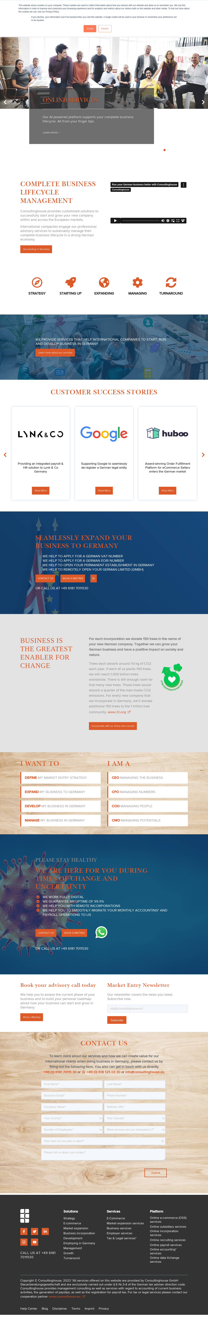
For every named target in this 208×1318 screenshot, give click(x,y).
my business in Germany (55, 809)
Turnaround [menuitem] (71, 1261)
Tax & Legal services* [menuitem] (122, 1241)
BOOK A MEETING (79, 580)
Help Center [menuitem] (28, 1312)
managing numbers (133, 795)
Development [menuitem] (72, 1241)
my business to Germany (55, 795)
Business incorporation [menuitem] (79, 1236)
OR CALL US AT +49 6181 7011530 (61, 591)
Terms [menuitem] (75, 1312)
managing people (132, 809)
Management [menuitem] (72, 1251)
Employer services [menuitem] (119, 1236)
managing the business (137, 781)
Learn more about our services (57, 354)
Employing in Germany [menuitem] (79, 1246)
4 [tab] (164, 151)
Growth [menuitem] (68, 1256)
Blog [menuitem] (45, 1312)
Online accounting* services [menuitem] (163, 1254)
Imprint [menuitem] (89, 1312)
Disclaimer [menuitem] (59, 1312)
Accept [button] (90, 28)
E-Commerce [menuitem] (116, 1221)
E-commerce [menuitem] (72, 1226)
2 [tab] (157, 151)
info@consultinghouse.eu (144, 1075)
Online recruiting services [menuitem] (168, 1243)
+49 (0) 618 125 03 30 (101, 1075)
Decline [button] (105, 28)
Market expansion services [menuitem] (125, 1226)
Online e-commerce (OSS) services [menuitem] (168, 1223)
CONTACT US (47, 580)
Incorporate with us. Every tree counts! (116, 728)
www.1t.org (118, 714)
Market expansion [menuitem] (75, 1231)
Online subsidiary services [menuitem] (168, 1230)
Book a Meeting (33, 1020)
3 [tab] (161, 151)
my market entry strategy (56, 781)
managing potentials (136, 823)
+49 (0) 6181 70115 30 (60, 1075)
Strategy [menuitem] (69, 1221)
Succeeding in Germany (38, 250)
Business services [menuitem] (119, 1231)
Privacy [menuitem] (104, 1312)
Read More (40, 492)
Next (193, 103)
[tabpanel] (104, 100)
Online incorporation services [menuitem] (164, 1236)
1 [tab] (153, 151)
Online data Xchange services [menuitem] (164, 1263)
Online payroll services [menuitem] (166, 1248)
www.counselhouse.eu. (67, 1299)
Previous (15, 103)
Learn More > (54, 133)
